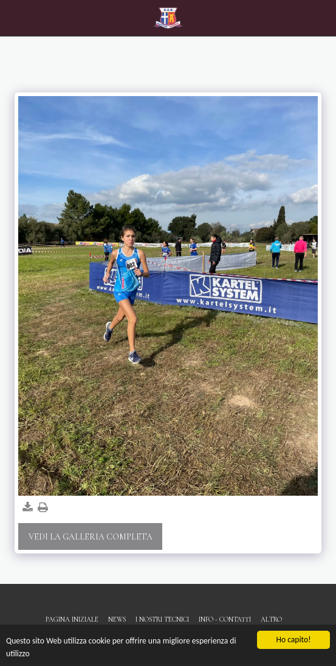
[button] (13, 17)
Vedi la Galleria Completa (91, 537)
